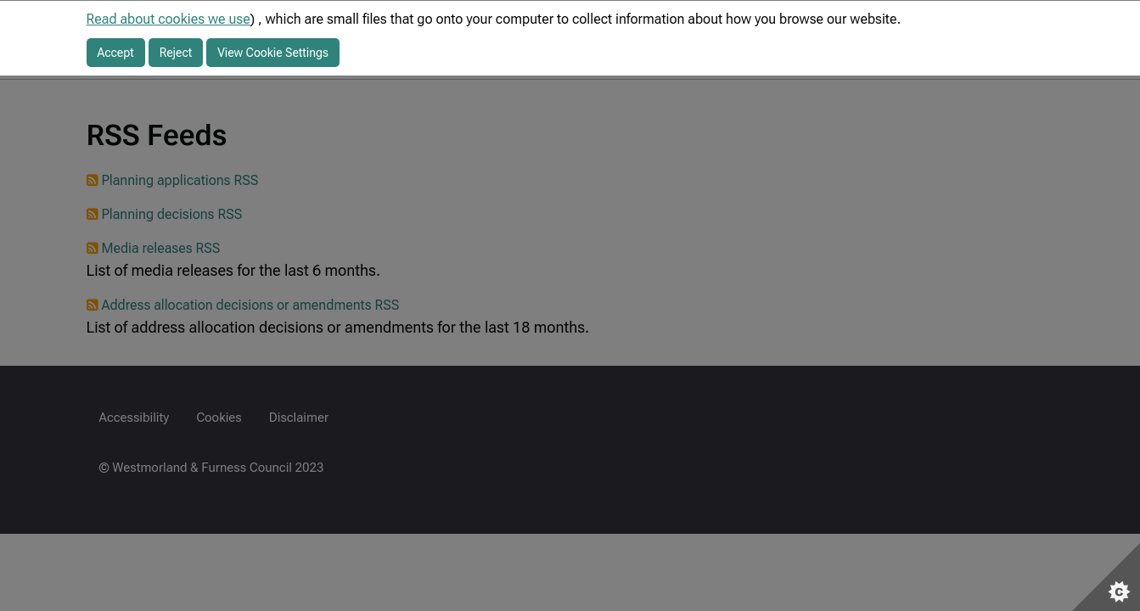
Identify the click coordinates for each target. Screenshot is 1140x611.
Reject (176, 52)
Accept (116, 52)
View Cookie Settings (273, 52)
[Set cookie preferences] (1106, 577)
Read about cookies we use (168, 19)
